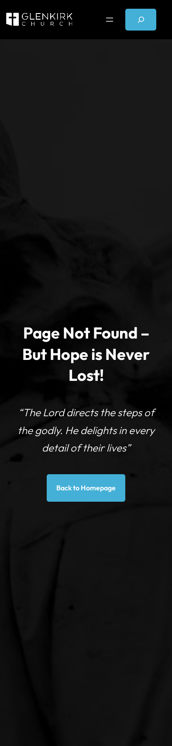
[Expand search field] (140, 19)
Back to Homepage (86, 487)
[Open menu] (109, 19)
